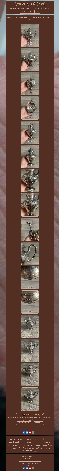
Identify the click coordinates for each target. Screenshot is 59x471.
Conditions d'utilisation (30, 463)
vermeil (15, 445)
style (24, 439)
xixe (26, 448)
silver (44, 439)
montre (38, 442)
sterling (42, 448)
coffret (35, 439)
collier (27, 445)
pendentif (35, 448)
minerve (47, 442)
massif (29, 442)
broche (49, 439)
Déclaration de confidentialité (30, 461)
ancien (20, 447)
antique (29, 439)
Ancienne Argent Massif (30, 456)
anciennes (35, 451)
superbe (23, 442)
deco (30, 448)
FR (31, 465)
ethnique (38, 445)
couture (32, 445)
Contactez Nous (30, 458)
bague (44, 445)
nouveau (47, 448)
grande (14, 448)
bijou (9, 445)
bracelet (16, 442)
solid (24, 445)
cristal (11, 448)
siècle (34, 442)
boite (50, 445)
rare (10, 442)
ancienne (27, 450)
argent (12, 439)
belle (20, 445)
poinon (19, 439)
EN (28, 465)
